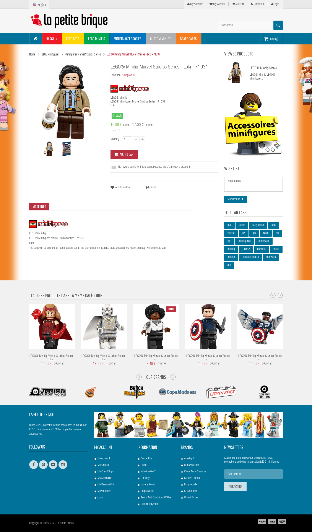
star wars (271, 257)
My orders (103, 465)
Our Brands (156, 377)
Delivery (145, 478)
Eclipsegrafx (190, 484)
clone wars (263, 241)
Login (275, 4)
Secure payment (149, 504)
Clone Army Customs (195, 471)
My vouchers (104, 491)
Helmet (231, 233)
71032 (246, 249)
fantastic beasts (250, 257)
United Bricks (191, 497)
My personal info (106, 484)
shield (276, 249)
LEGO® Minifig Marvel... (265, 68)
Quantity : (115, 139)
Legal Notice (147, 491)
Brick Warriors (191, 465)
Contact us (146, 458)
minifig (231, 249)
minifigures (244, 241)
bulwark (261, 249)
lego (273, 225)
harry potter (258, 225)
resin (265, 233)
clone (242, 225)
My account (103, 447)
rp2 (229, 241)
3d (277, 233)
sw (243, 233)
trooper (231, 257)
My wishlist (217, 4)
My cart (238, 4)
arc (229, 265)
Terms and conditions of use (156, 497)
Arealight (189, 458)
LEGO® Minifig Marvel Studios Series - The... (52, 358)
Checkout (257, 4)
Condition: (115, 75)
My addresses (105, 478)
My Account (195, 4)
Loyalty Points (148, 484)
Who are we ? (148, 471)
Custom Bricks (192, 478)
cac (229, 225)
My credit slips (106, 471)
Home (144, 465)
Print (153, 187)
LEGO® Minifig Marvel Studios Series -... (156, 358)
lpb (254, 233)
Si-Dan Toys (190, 491)
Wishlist (231, 168)
